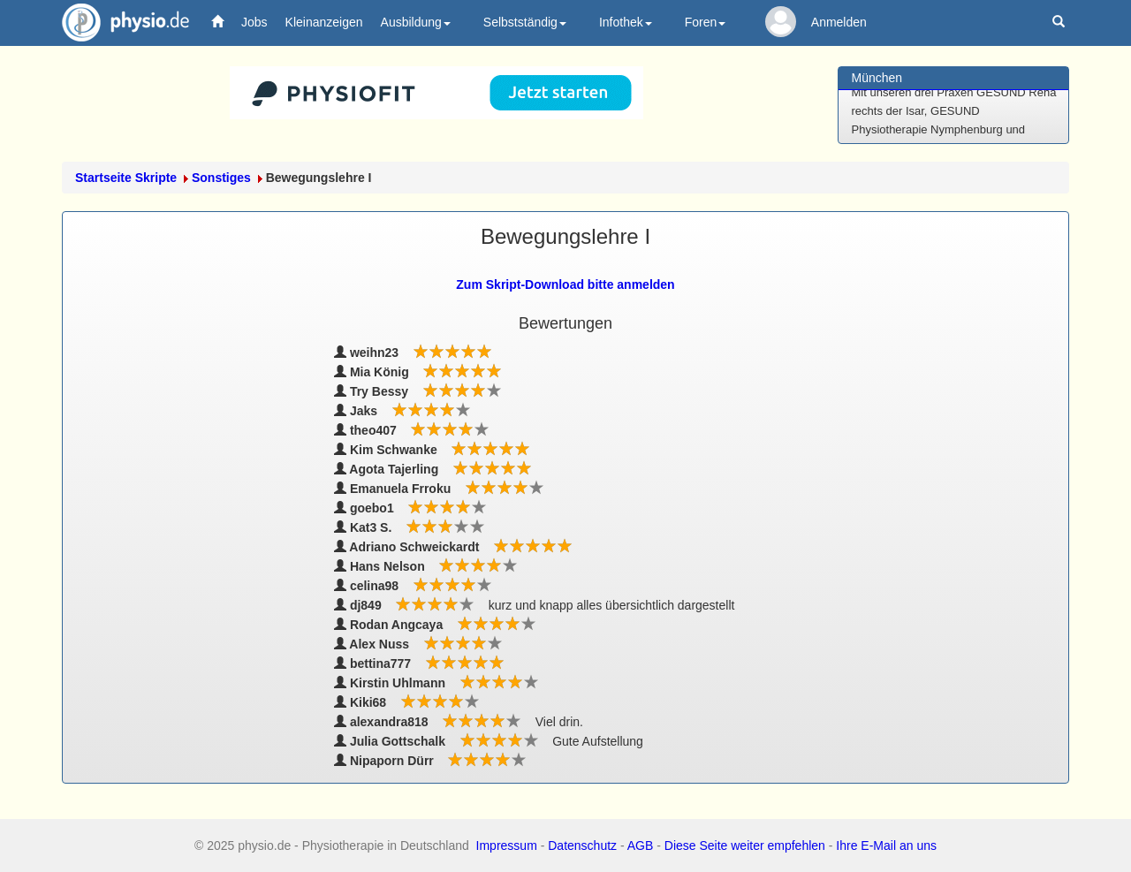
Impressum (506, 845)
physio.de (119, 23)
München (877, 78)
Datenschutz (582, 845)
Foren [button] (705, 22)
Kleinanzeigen (324, 22)
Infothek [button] (625, 22)
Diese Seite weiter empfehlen (744, 845)
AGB (640, 845)
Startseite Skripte (126, 178)
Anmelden (839, 22)
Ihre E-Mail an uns (886, 845)
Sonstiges (221, 178)
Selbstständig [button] (524, 22)
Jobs (254, 22)
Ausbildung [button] (416, 22)
